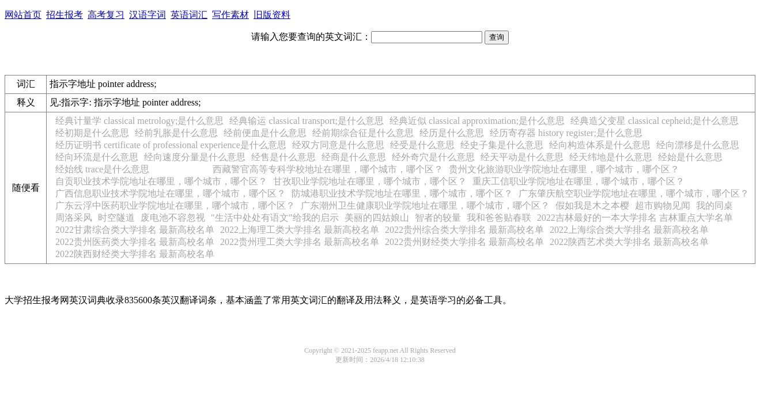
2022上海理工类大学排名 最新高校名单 (299, 230)
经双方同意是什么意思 (338, 145)
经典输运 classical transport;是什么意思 (306, 121)
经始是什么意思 (690, 157)
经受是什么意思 (422, 145)
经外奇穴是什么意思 (433, 157)
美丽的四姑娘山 (377, 217)
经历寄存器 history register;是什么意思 (566, 133)
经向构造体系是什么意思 (600, 145)
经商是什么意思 (354, 157)
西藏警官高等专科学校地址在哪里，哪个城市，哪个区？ (328, 169)
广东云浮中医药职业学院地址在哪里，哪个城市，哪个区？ (175, 205)
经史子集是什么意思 (501, 145)
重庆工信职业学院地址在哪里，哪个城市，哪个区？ (578, 181)
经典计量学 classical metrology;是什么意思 (139, 121)
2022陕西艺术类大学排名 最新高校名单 (629, 242)
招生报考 (64, 15)
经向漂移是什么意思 (697, 145)
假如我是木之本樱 (592, 205)
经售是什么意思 (283, 157)
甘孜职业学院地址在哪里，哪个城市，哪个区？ (370, 181)
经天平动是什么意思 (522, 157)
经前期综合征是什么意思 (363, 133)
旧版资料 (272, 15)
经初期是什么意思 (92, 133)
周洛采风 (73, 217)
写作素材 (230, 15)
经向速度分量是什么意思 (194, 157)
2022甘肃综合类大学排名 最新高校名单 (134, 230)
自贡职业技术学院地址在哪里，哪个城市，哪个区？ (161, 181)
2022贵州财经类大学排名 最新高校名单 (464, 242)
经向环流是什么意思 (96, 157)
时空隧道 (116, 217)
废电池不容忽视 (173, 217)
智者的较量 (438, 217)
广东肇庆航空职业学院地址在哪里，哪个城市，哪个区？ (634, 193)
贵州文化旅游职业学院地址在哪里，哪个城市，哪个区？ (564, 169)
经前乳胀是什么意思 (176, 133)
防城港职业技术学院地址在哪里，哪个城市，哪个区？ (402, 193)
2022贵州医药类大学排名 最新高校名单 (134, 242)
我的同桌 (714, 205)
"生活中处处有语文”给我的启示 (275, 217)
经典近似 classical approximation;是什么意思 (477, 121)
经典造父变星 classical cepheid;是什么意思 (654, 121)
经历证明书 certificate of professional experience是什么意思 (170, 145)
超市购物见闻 (662, 205)
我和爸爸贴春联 (499, 217)
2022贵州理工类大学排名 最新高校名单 (299, 242)
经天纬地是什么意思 (610, 157)
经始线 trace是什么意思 (102, 169)
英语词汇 (189, 15)
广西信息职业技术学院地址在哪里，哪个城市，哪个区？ (170, 193)
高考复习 (106, 15)
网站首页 (23, 15)
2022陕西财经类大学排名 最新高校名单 (134, 254)
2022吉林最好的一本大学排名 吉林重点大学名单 (635, 217)
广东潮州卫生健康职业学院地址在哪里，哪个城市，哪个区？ (425, 205)
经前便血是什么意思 (265, 133)
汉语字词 (147, 15)
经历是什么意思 (451, 133)
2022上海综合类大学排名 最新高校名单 (629, 230)
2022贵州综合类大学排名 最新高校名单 (464, 230)
